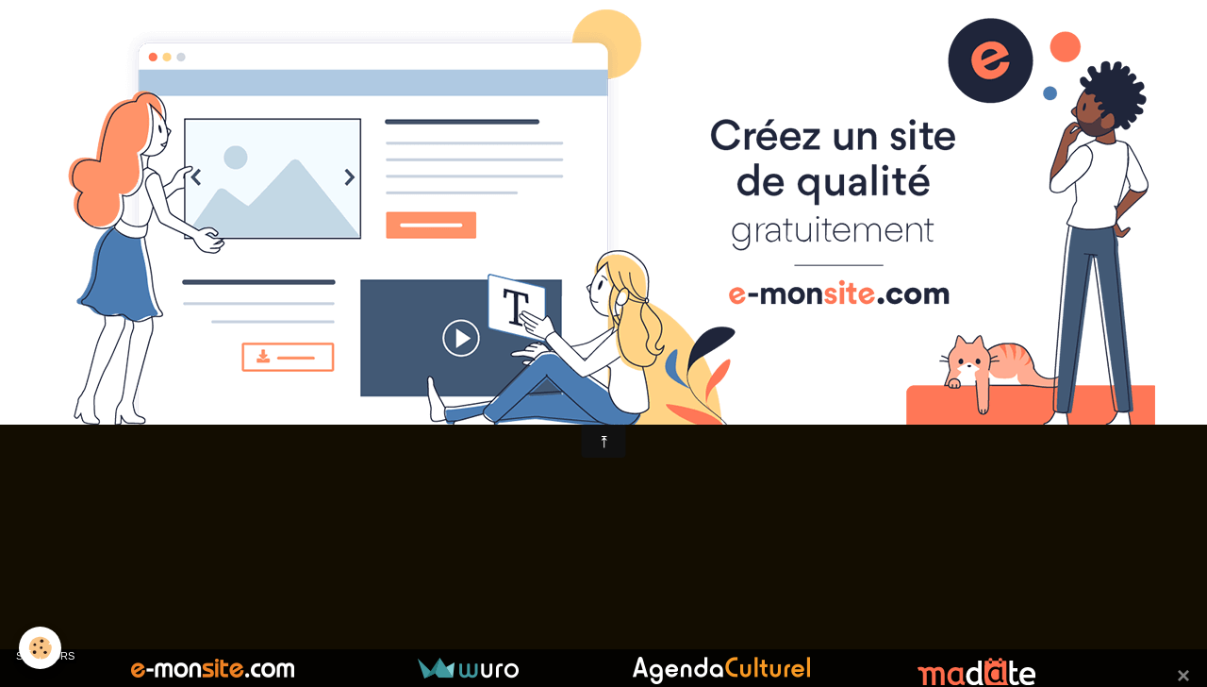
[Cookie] (40, 648)
